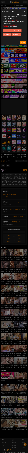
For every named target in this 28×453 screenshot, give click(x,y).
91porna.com (11, 18)
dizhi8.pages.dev (7, 30)
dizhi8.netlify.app (16, 34)
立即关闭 (23, 42)
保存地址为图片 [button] (21, 15)
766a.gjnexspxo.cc (12, 16)
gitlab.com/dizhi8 (17, 30)
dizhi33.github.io (7, 34)
